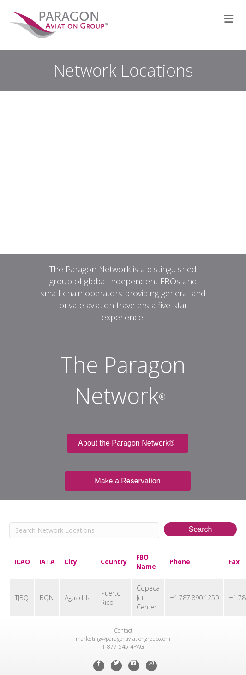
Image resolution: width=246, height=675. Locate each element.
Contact (123, 630)
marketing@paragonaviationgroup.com (123, 639)
